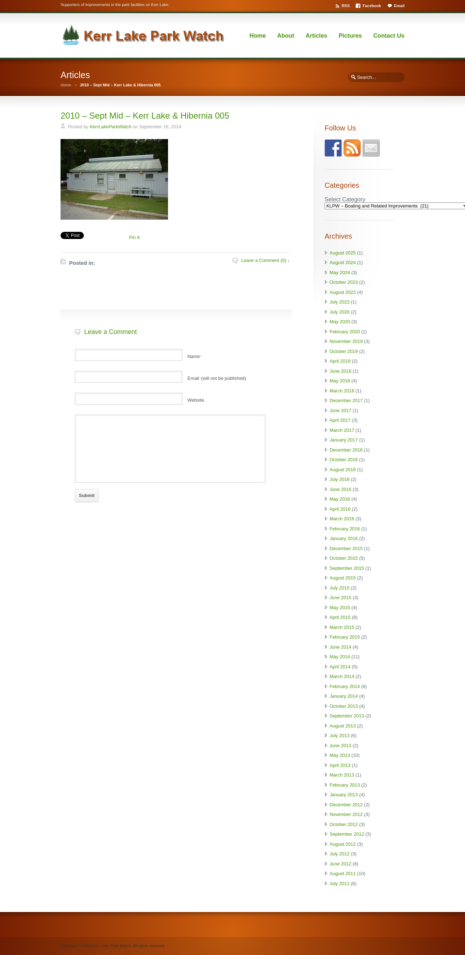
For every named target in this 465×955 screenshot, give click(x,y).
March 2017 (342, 430)
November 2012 (346, 814)
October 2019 (344, 351)
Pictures (350, 35)
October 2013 (344, 706)
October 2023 (344, 282)
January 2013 (344, 794)
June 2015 (340, 597)
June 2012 (340, 863)
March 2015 (342, 627)
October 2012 (344, 824)
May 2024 (340, 272)
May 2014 (340, 656)
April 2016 (340, 509)
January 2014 (344, 696)
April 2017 (340, 420)
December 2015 (346, 548)
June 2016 (340, 489)
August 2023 (343, 292)
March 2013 (342, 775)
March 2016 (342, 518)
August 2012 (343, 844)
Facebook (372, 6)
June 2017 (340, 410)
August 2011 (343, 873)
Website (195, 400)
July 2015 (340, 588)
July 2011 (340, 883)
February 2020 (345, 331)
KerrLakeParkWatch (110, 126)
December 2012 (346, 804)
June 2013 (340, 745)
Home (257, 35)
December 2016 (346, 450)
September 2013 (347, 715)
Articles (316, 35)
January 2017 (344, 440)
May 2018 (340, 380)
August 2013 (343, 726)
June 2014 (340, 647)
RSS (346, 6)
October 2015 (344, 558)
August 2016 (343, 469)
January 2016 (344, 538)
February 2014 (345, 686)
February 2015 (345, 637)
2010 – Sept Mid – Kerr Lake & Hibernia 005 (145, 115)
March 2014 (342, 676)
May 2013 (340, 755)
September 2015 (347, 568)
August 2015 (343, 578)
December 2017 (346, 400)
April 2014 (340, 666)
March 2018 (342, 390)
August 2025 (343, 253)
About (285, 35)
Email (399, 6)
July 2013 (340, 735)
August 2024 (343, 262)
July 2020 (340, 312)
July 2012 (340, 853)
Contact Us (388, 35)
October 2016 (344, 459)
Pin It (134, 237)
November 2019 (346, 341)
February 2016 (345, 528)
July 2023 (340, 302)
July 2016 (340, 479)
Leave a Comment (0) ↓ (265, 260)
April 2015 (340, 617)
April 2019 (340, 361)
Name (194, 356)
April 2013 (340, 765)
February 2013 (345, 785)
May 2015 (340, 607)
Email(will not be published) (216, 378)
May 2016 (340, 499)
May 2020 (340, 321)
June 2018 (340, 371)
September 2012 (347, 834)
